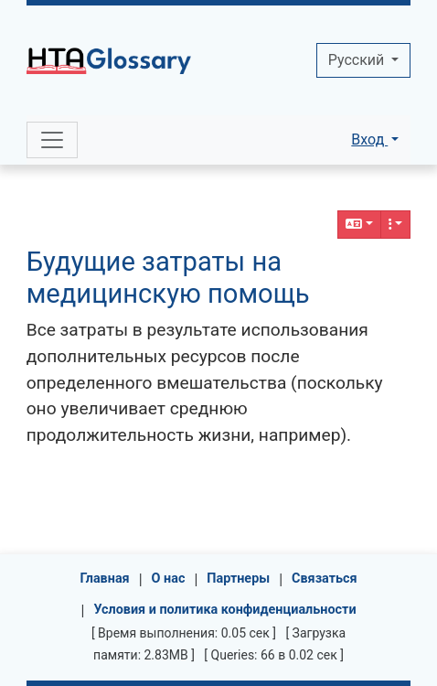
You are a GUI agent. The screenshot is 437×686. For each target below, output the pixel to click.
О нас (169, 578)
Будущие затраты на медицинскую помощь (168, 277)
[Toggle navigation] (52, 140)
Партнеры (238, 578)
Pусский (358, 60)
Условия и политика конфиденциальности (224, 609)
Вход (369, 139)
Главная (104, 578)
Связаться (324, 578)
